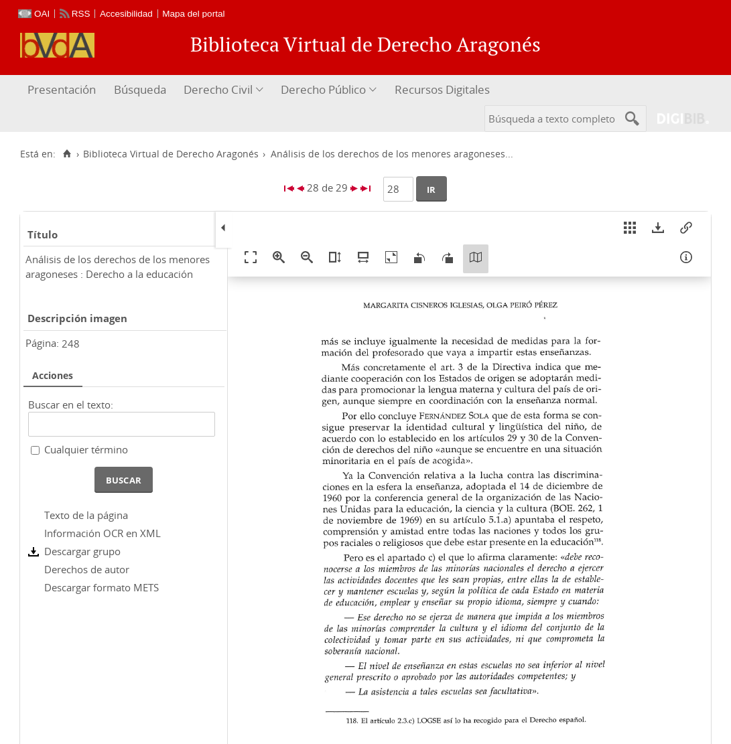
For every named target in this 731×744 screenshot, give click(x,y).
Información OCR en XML (102, 533)
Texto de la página (86, 515)
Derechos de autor (86, 569)
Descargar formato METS (101, 587)
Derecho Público (323, 89)
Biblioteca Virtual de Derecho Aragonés (171, 154)
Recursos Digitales (442, 89)
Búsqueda (140, 89)
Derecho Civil (218, 89)
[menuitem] (63, 90)
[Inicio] (66, 154)
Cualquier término (86, 449)
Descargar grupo (82, 551)
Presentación (61, 89)
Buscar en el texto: (70, 404)
